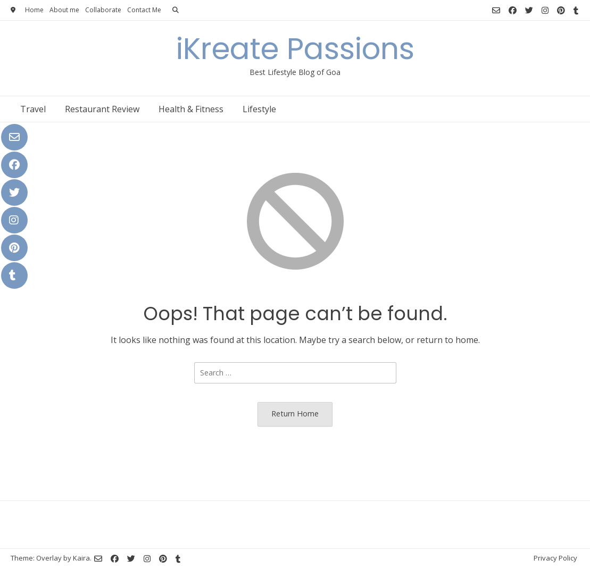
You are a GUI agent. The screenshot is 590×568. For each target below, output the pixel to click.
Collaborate (103, 9)
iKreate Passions (295, 49)
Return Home (295, 413)
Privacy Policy (555, 558)
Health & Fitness (191, 109)
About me (64, 9)
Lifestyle (259, 109)
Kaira (81, 558)
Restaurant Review (102, 109)
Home (34, 9)
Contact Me (144, 9)
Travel (33, 109)
